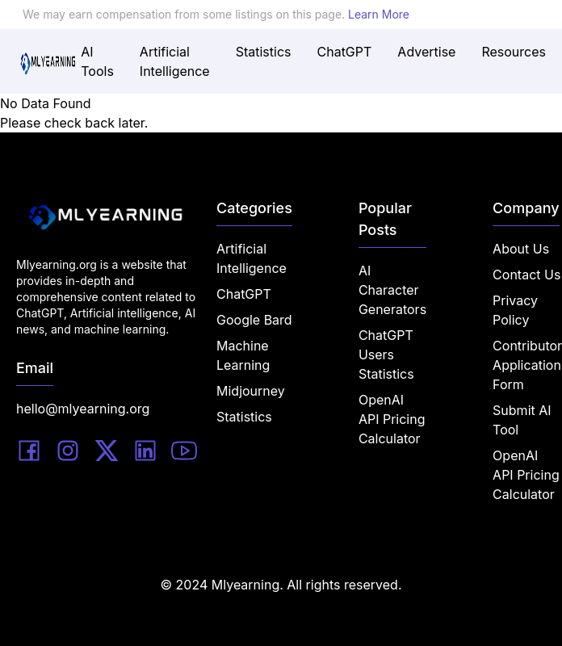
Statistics (263, 52)
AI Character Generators (392, 289)
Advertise (426, 52)
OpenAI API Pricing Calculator (392, 419)
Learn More (378, 14)
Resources (513, 52)
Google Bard (254, 320)
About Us (521, 249)
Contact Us (526, 274)
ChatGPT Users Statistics (386, 354)
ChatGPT (344, 52)
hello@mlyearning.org (82, 409)
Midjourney (250, 391)
